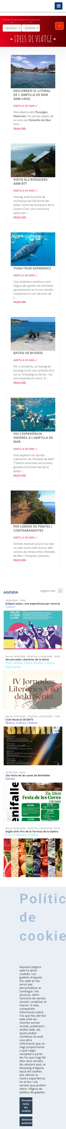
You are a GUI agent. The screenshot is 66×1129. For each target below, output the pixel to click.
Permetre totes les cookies (27, 1110)
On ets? (31, 22)
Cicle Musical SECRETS (19, 719)
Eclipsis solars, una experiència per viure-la (32, 603)
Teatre (28, 663)
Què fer (12, 22)
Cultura (10, 607)
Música (38, 663)
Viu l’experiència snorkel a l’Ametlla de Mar (33, 438)
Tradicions (20, 835)
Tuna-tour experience (32, 268)
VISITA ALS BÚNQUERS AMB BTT (30, 181)
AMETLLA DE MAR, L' (25, 105)
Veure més (19, 128)
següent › (60, 591)
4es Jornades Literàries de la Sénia (27, 659)
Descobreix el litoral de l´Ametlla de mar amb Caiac (32, 95)
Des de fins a (32, 656)
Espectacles (13, 667)
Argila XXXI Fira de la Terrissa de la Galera (31, 831)
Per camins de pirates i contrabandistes (32, 528)
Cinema (32, 723)
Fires (8, 663)
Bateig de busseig (28, 353)
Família (18, 663)
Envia (59, 25)
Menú (58, 6)
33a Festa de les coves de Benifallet (27, 775)
